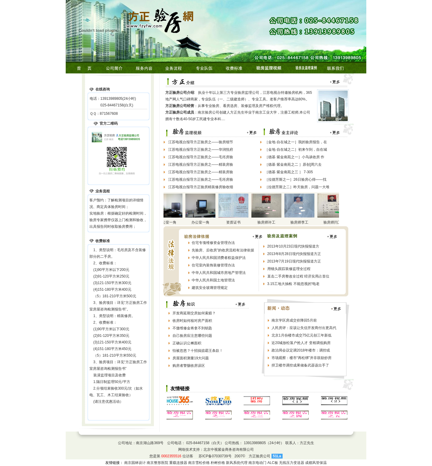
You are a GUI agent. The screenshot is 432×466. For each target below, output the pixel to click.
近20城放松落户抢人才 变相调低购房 (301, 343)
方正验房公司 (259, 456)
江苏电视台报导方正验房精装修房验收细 (200, 187)
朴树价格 (218, 463)
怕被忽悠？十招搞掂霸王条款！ (197, 351)
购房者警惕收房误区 (188, 366)
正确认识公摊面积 (186, 343)
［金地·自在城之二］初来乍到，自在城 (296, 149)
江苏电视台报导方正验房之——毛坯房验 (200, 157)
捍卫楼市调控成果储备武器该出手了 (300, 365)
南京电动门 (257, 463)
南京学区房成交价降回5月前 (294, 320)
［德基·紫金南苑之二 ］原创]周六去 (293, 164)
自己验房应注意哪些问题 (192, 336)
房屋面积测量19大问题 (190, 358)
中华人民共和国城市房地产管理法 (219, 273)
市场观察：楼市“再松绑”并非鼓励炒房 (302, 358)
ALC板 (272, 463)
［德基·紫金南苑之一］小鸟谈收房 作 (294, 157)
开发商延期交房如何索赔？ (194, 313)
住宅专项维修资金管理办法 (213, 243)
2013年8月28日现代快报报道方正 (294, 254)
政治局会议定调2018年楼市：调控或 (301, 350)
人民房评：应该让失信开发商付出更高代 (304, 328)
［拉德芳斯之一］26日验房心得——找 (295, 179)
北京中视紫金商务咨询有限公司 (228, 449)
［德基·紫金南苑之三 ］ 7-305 (289, 172)
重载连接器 (178, 463)
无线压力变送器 (291, 463)
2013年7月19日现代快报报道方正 (294, 261)
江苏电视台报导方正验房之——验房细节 (200, 142)
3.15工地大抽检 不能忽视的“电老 (293, 284)
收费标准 (102, 241)
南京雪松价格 (199, 463)
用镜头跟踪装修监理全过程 (288, 269)
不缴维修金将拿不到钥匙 (192, 328)
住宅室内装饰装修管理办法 (213, 265)
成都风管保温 (316, 463)
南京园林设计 (135, 463)
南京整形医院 (157, 463)
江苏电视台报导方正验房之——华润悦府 (200, 149)
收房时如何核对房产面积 (192, 321)
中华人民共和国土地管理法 (213, 280)
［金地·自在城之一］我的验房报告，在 (296, 142)
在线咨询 (102, 89)
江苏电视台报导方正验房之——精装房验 (200, 164)
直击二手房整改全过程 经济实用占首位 (298, 276)
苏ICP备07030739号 (215, 456)
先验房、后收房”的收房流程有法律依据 (223, 250)
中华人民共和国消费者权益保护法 (219, 258)
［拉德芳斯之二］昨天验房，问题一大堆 (297, 187)
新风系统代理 (237, 463)
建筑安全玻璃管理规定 (210, 288)
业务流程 (102, 191)
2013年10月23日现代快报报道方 (293, 246)
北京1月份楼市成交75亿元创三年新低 (302, 335)
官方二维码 (109, 123)
